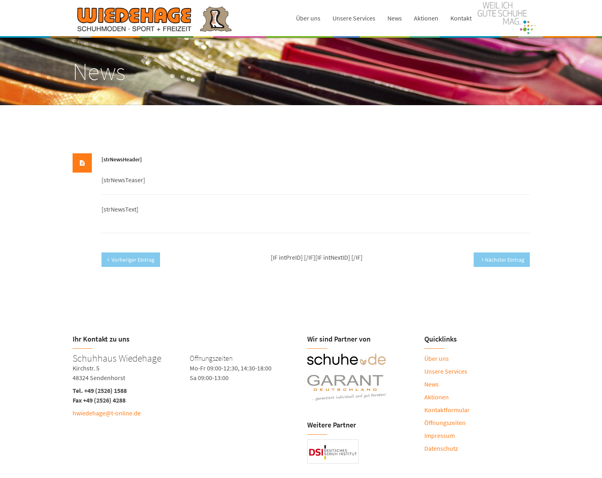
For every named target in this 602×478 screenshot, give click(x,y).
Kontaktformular (447, 410)
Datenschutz (441, 448)
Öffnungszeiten (445, 423)
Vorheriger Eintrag (130, 259)
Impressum (439, 435)
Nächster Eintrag (503, 259)
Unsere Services (353, 18)
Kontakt (461, 18)
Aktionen (426, 18)
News (394, 18)
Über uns (308, 18)
